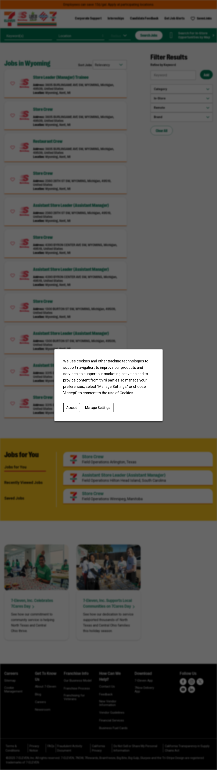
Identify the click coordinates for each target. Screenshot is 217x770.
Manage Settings (97, 407)
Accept (71, 407)
